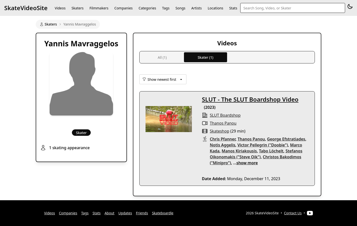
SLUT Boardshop (225, 115)
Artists (196, 8)
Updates (125, 213)
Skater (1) (205, 57)
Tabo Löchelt (271, 151)
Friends (142, 213)
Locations (215, 8)
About (110, 213)
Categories (147, 8)
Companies (123, 8)
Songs (180, 8)
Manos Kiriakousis (239, 151)
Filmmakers (98, 8)
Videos (60, 8)
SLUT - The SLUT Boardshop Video (250, 99)
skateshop (219, 131)
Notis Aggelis (222, 145)
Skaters (77, 8)
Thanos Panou (223, 123)
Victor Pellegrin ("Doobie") (263, 145)
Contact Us (293, 213)
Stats (233, 8)
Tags (166, 8)
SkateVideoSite (26, 8)
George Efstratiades (286, 139)
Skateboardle (163, 213)
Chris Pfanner (222, 139)
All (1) (162, 57)
